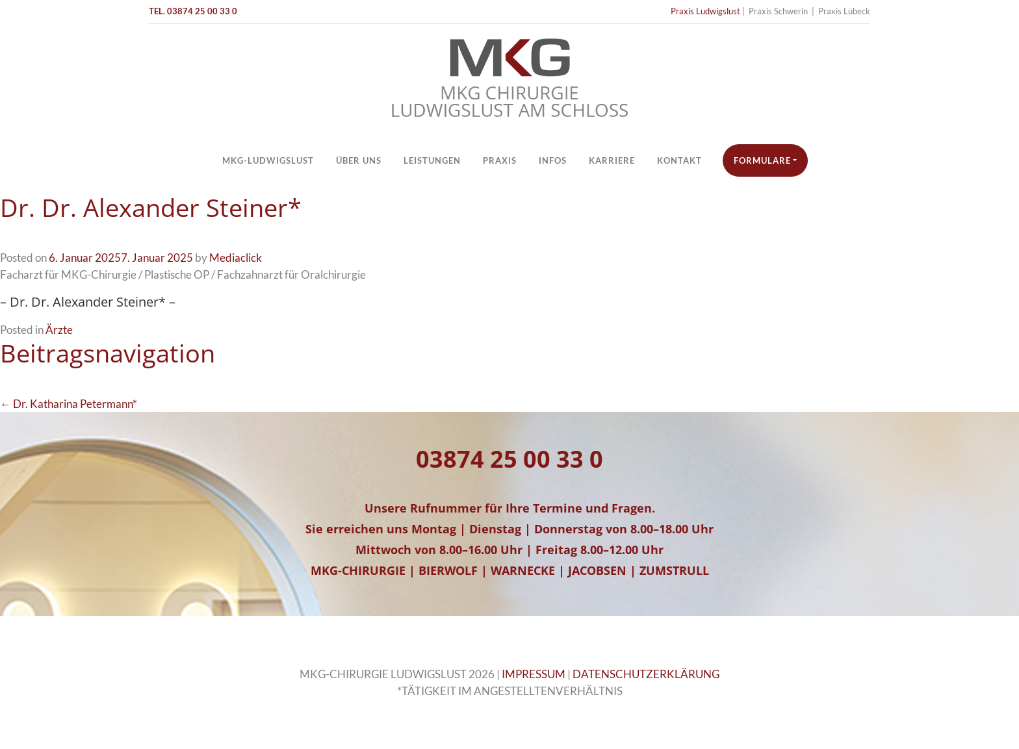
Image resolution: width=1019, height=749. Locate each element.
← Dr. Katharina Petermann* (68, 404)
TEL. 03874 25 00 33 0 (193, 11)
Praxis (500, 160)
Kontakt (679, 160)
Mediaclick (235, 257)
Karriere (612, 160)
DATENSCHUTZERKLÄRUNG (646, 674)
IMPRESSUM (533, 674)
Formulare (762, 160)
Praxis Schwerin (778, 11)
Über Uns (358, 160)
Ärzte (59, 329)
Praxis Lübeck (844, 11)
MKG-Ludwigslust (268, 160)
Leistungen (432, 160)
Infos (553, 160)
